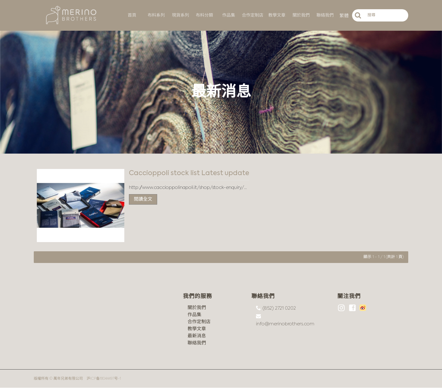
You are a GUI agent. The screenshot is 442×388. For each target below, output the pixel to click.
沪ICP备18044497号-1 (104, 379)
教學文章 (197, 329)
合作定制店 (199, 321)
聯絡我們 (197, 343)
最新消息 (197, 336)
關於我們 (197, 307)
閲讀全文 (143, 199)
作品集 (194, 314)
